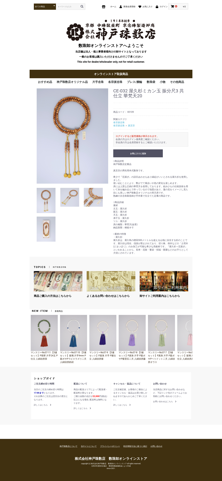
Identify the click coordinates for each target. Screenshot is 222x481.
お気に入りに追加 (138, 153)
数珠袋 (151, 82)
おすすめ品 (45, 82)
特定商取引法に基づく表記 (135, 446)
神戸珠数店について (68, 446)
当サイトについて (89, 446)
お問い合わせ (156, 446)
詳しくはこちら (42, 405)
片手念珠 (98, 82)
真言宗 (131, 125)
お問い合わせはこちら (164, 401)
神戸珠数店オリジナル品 (72, 82)
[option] (72, 136)
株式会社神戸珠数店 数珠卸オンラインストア (111, 459)
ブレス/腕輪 (134, 82)
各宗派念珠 (115, 82)
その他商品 (177, 82)
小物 (162, 82)
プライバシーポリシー (110, 446)
